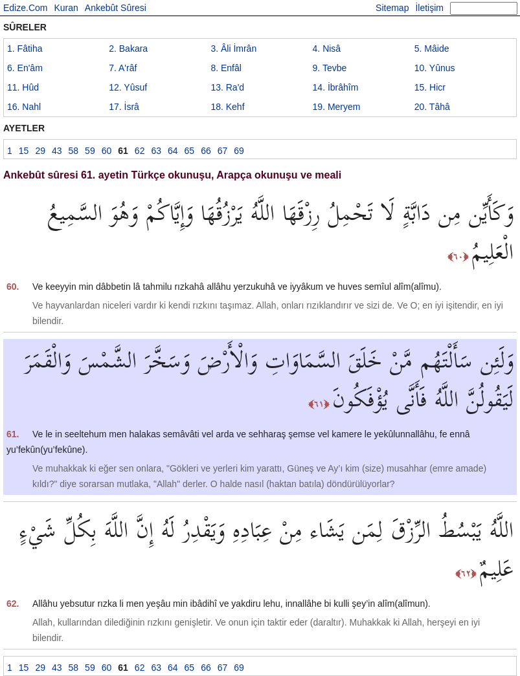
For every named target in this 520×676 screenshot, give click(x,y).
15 (430, 87)
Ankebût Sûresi (115, 8)
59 (90, 151)
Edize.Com (25, 8)
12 (128, 87)
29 (40, 151)
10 (434, 68)
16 (24, 107)
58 (74, 151)
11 (23, 87)
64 (173, 151)
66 (206, 151)
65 (190, 151)
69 (239, 151)
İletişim (429, 8)
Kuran (66, 8)
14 (336, 87)
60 (107, 151)
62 (140, 151)
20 (432, 107)
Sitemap (392, 8)
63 (156, 151)
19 (337, 107)
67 (223, 151)
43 (57, 151)
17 (124, 107)
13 (227, 87)
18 (227, 107)
